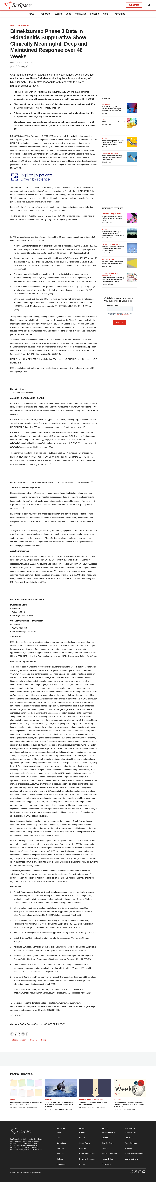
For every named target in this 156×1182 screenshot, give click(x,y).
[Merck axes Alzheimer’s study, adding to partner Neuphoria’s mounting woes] (132, 157)
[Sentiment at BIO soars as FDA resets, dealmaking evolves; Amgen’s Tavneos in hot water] (130, 1088)
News (31, 14)
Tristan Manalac (106, 124)
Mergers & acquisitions (111, 214)
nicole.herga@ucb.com (26, 631)
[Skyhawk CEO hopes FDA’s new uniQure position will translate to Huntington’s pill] (132, 248)
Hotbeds (94, 14)
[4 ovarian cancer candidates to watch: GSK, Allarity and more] (132, 263)
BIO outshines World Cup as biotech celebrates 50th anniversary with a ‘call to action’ (113, 233)
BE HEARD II (67, 482)
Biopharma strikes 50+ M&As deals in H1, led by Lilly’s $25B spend (112, 218)
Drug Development (23, 25)
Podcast (117, 1099)
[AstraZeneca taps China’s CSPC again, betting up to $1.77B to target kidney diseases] (132, 142)
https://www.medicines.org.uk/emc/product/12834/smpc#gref (40, 993)
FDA (103, 119)
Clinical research (19, 1040)
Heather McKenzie (107, 253)
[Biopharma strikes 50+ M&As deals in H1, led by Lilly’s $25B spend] (132, 218)
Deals (12, 1099)
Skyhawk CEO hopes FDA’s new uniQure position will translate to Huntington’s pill (113, 248)
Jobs (68, 14)
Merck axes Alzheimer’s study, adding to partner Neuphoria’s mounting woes (112, 157)
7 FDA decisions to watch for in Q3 (113, 122)
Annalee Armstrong (107, 223)
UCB (66, 136)
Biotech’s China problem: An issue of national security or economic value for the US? (112, 108)
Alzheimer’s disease (110, 153)
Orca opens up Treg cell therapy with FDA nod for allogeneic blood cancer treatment (59, 1104)
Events (58, 14)
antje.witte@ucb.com (25, 615)
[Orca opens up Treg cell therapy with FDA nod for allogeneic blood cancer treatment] (61, 1088)
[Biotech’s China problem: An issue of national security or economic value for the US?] (132, 108)
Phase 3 (33, 1040)
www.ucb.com (38, 642)
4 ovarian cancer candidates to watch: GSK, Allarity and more (112, 262)
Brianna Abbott (106, 266)
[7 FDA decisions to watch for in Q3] (132, 123)
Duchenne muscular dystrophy (110, 274)
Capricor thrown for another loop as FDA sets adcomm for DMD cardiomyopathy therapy (113, 279)
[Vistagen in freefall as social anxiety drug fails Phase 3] (95, 1088)
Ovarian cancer (108, 259)
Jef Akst (104, 113)
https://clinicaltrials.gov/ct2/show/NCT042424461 (35, 915)
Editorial (106, 104)
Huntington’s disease (110, 244)
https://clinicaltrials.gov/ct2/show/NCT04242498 (34, 927)
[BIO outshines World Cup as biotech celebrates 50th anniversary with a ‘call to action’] (132, 233)
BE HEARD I (51, 482)
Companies (80, 14)
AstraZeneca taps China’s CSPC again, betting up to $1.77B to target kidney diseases (113, 142)
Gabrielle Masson (32, 1107)
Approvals (49, 1099)
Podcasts (45, 14)
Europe (44, 1040)
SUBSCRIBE (134, 5)
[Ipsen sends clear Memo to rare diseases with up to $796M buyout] (26, 1088)
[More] (35, 14)
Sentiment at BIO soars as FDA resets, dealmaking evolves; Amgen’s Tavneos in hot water (129, 1104)
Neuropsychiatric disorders (91, 1099)
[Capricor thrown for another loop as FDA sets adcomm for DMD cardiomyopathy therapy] (132, 277)
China (104, 138)
